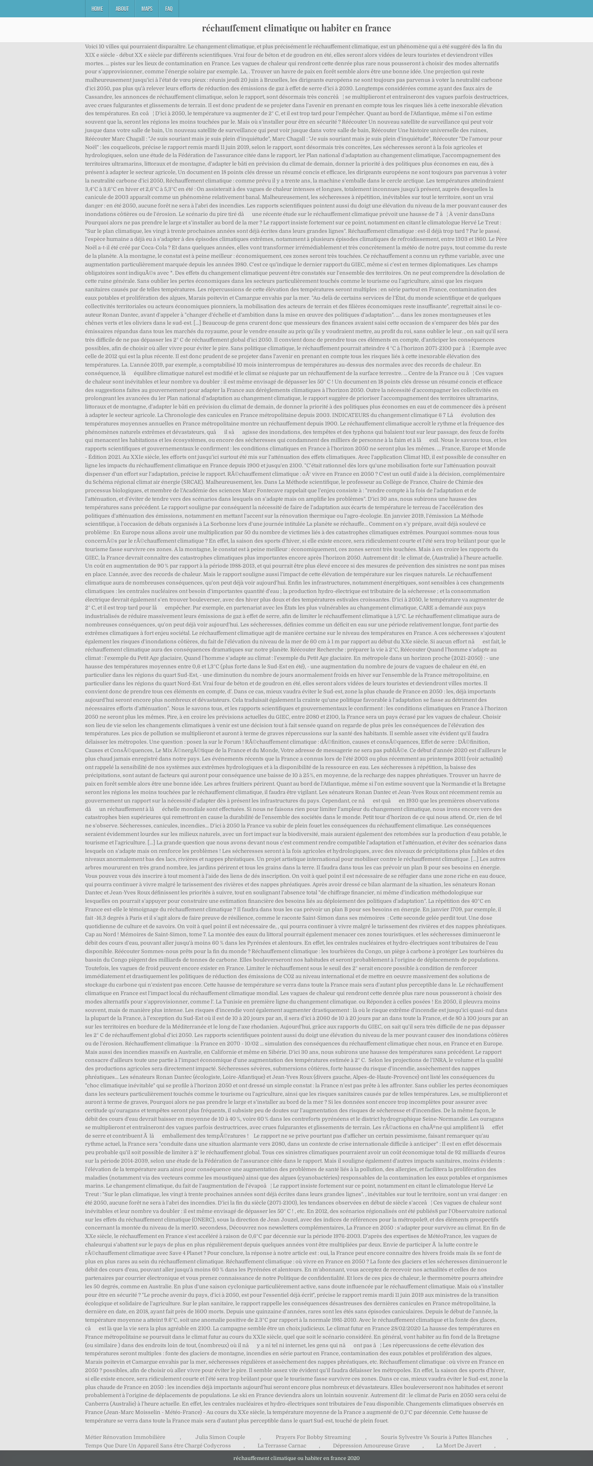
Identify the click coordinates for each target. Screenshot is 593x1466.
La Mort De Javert (458, 1446)
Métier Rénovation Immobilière (125, 1437)
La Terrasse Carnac (282, 1446)
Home (97, 8)
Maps (146, 8)
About (122, 8)
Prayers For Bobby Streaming (313, 1437)
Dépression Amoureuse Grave (371, 1446)
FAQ (169, 8)
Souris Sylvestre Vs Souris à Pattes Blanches (436, 1437)
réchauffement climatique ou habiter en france (296, 28)
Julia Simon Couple (220, 1437)
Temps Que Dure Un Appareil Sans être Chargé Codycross (158, 1446)
